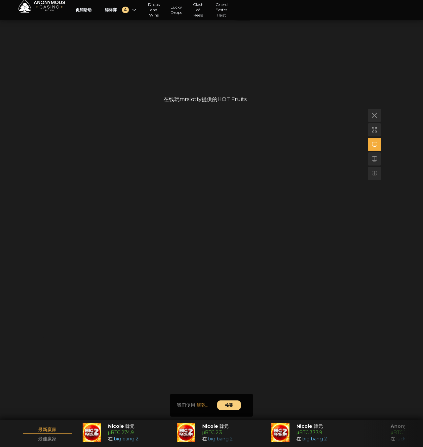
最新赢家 (47, 429)
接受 (229, 405)
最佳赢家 (47, 439)
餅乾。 (204, 405)
